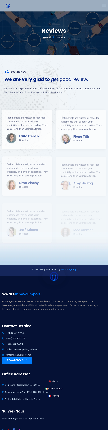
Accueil (47, 37)
